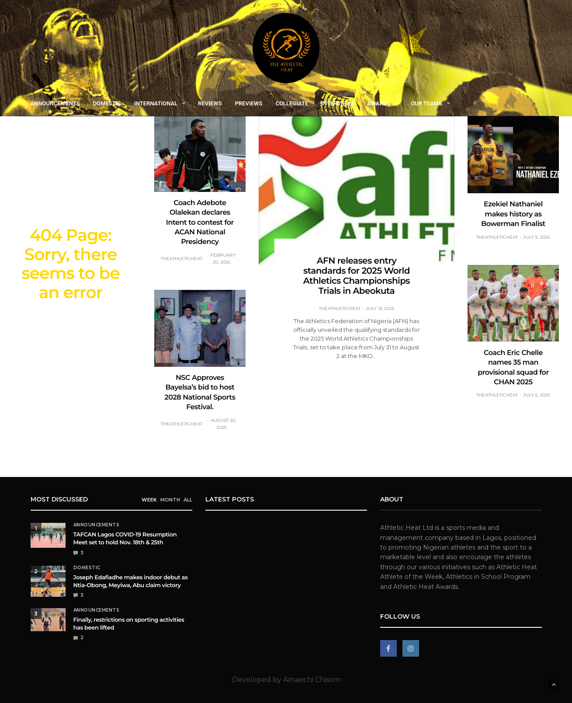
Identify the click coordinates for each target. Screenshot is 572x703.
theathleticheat (181, 258)
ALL (188, 499)
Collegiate (291, 103)
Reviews (210, 103)
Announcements (55, 103)
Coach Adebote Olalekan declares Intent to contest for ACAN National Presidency (200, 223)
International (155, 103)
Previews (249, 103)
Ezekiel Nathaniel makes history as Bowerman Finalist (513, 214)
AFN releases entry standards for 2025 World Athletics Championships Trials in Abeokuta (356, 276)
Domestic (107, 103)
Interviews (337, 103)
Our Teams (426, 103)
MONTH (170, 499)
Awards (378, 103)
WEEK (149, 499)
